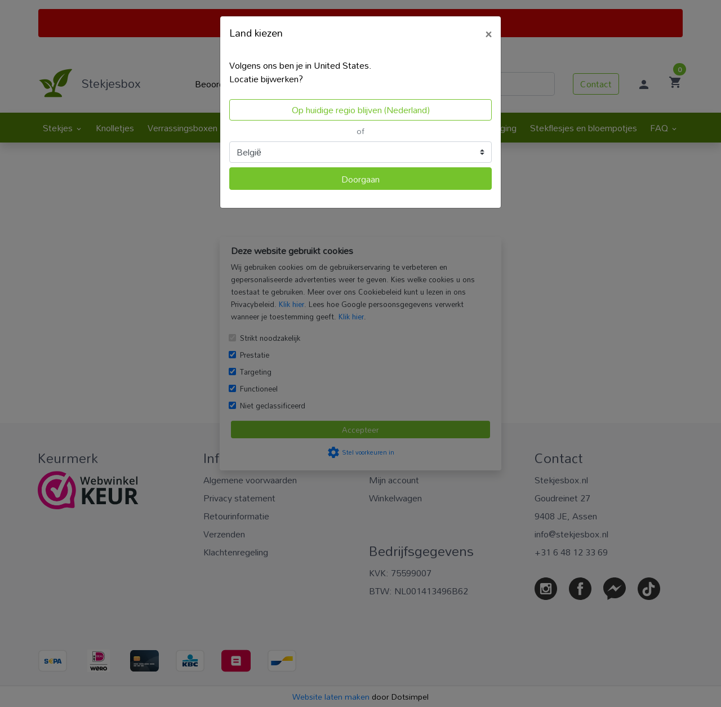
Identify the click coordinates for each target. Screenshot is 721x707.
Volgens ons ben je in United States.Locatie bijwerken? (300, 72)
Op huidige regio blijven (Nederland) (361, 110)
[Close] (488, 32)
